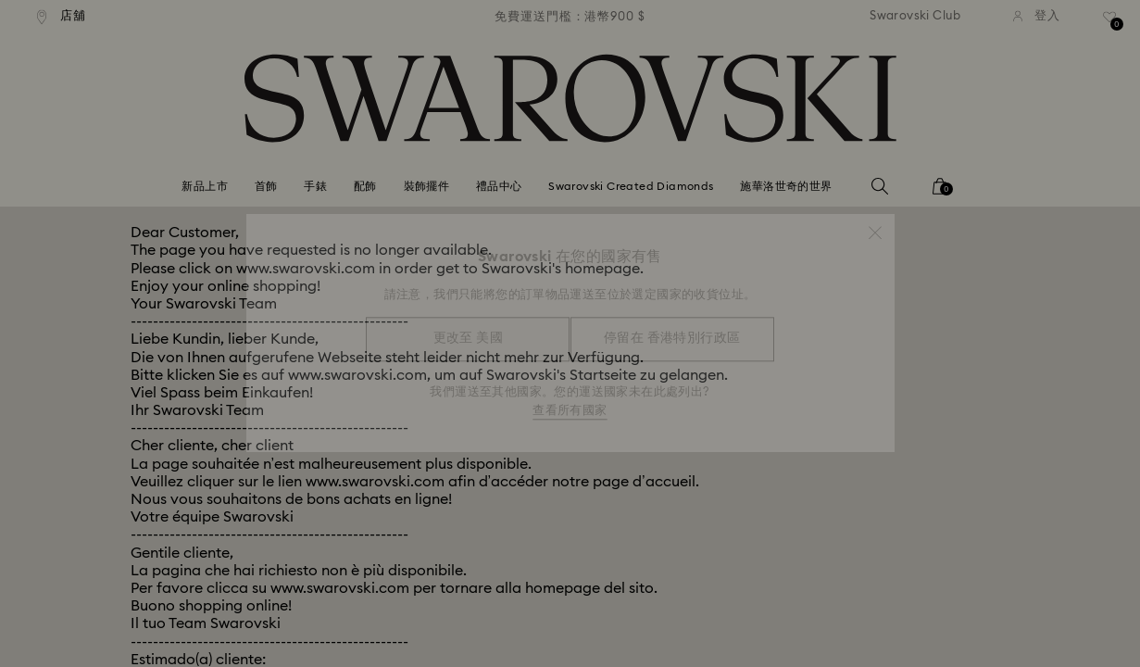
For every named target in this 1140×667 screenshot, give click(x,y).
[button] (875, 224)
